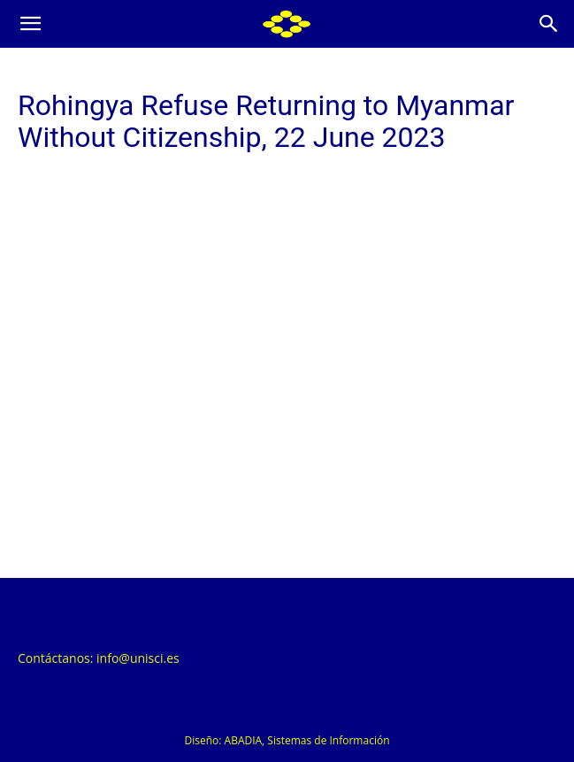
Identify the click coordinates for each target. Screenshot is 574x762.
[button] (30, 24)
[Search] (549, 24)
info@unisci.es (138, 658)
